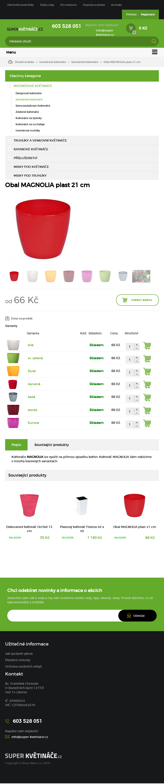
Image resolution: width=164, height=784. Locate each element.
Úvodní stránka (21, 62)
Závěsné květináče (27, 112)
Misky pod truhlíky (30, 176)
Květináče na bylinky (29, 118)
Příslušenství (25, 158)
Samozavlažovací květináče (33, 106)
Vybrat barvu (141, 300)
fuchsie (33, 423)
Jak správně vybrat (19, 654)
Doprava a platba (94, 4)
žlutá (32, 372)
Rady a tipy (47, 4)
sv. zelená (35, 358)
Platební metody (17, 661)
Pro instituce (68, 4)
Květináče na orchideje (30, 125)
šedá (31, 397)
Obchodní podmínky (20, 4)
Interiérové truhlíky (28, 131)
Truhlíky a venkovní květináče (40, 141)
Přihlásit (131, 14)
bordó (32, 410)
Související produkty (51, 445)
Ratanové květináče (31, 150)
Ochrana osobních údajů (23, 667)
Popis (16, 445)
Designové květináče (29, 93)
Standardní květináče (84, 62)
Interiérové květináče (52, 62)
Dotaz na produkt (21, 319)
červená (34, 384)
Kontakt (116, 4)
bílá (31, 346)
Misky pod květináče (31, 167)
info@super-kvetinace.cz (105, 32)
